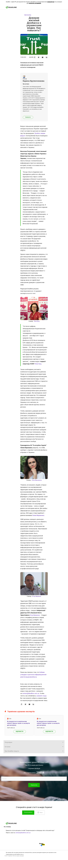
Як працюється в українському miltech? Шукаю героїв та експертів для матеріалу (18, 723)
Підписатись (34, 785)
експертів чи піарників (35, 3)
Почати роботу (28, 812)
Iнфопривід (27, 15)
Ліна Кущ (36, 321)
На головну (7, 826)
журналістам (50, 1)
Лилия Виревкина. (38, 515)
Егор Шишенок (36, 596)
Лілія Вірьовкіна (37, 480)
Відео (40, 812)
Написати (28, 117)
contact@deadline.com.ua (30, 693)
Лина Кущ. (38, 364)
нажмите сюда (41, 696)
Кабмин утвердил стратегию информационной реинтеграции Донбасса (33, 674)
